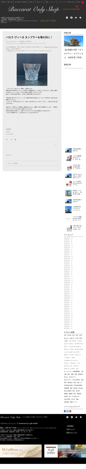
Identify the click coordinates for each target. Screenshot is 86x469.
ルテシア (66, 368)
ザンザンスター (79, 349)
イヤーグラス (72, 341)
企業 (65, 374)
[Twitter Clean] (76, 18)
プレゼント (73, 363)
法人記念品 (67, 399)
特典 (77, 399)
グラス (72, 349)
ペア (78, 363)
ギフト (66, 346)
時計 (74, 393)
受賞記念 (80, 374)
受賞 (76, 374)
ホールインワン (68, 366)
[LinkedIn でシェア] (15, 139)
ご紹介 (66, 341)
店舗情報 (66, 388)
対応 (74, 382)
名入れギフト (72, 377)
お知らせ (72, 338)
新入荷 (78, 391)
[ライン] (80, 18)
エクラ (66, 343)
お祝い (81, 338)
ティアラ (71, 354)
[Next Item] (80, 41)
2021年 (69, 335)
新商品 (66, 393)
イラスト (79, 341)
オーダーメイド (79, 343)
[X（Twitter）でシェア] (11, 139)
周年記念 (69, 382)
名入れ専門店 (76, 379)
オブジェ (71, 343)
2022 (73, 335)
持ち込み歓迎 (67, 391)
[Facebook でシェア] (7, 139)
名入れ (66, 377)
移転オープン (73, 402)
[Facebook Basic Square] (65, 411)
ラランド (76, 366)
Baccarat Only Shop (34, 9)
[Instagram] (67, 18)
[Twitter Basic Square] (68, 411)
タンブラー (77, 352)
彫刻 (71, 388)
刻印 (68, 374)
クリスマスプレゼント (75, 346)
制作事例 (8, 129)
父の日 (73, 399)
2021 (65, 335)
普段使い (79, 393)
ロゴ (77, 368)
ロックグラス (9, 133)
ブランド (66, 363)
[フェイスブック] (71, 18)
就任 (78, 382)
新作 (73, 391)
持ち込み (80, 388)
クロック (66, 349)
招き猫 (75, 388)
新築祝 (70, 393)
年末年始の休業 (68, 385)
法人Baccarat (75, 396)
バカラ (8, 131)
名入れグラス (67, 379)
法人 (70, 396)
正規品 (66, 396)
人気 (82, 371)
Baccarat (66, 338)
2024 (80, 335)
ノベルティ (67, 357)
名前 (82, 379)
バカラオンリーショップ (70, 360)
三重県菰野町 (76, 371)
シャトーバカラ (68, 352)
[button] (82, 1)
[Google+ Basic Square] (70, 411)
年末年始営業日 (78, 385)
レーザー (72, 368)
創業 (72, 374)
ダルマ (66, 354)
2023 (77, 335)
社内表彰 (66, 402)
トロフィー (78, 354)
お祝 (76, 338)
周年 (65, 382)
